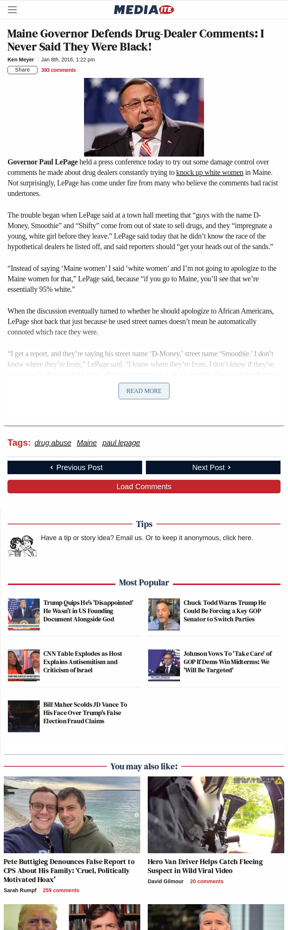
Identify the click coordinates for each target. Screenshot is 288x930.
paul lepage (121, 442)
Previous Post (75, 467)
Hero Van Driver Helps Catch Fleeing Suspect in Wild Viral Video (205, 866)
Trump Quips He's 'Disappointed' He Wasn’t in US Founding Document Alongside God (89, 610)
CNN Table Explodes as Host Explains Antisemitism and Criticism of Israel (83, 661)
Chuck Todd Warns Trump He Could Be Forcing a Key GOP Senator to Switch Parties (225, 610)
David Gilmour (166, 881)
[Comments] (58, 70)
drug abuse (52, 442)
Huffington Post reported (52, 407)
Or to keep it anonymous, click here (198, 538)
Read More (144, 391)
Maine (87, 442)
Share (22, 70)
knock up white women (209, 172)
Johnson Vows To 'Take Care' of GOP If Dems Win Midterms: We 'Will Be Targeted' (228, 661)
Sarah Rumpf (20, 890)
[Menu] (17, 9)
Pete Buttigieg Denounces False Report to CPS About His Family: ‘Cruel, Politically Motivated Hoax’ (69, 870)
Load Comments (144, 486)
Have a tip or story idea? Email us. (92, 538)
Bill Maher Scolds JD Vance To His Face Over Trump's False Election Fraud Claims (85, 712)
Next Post (212, 467)
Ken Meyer (21, 60)
